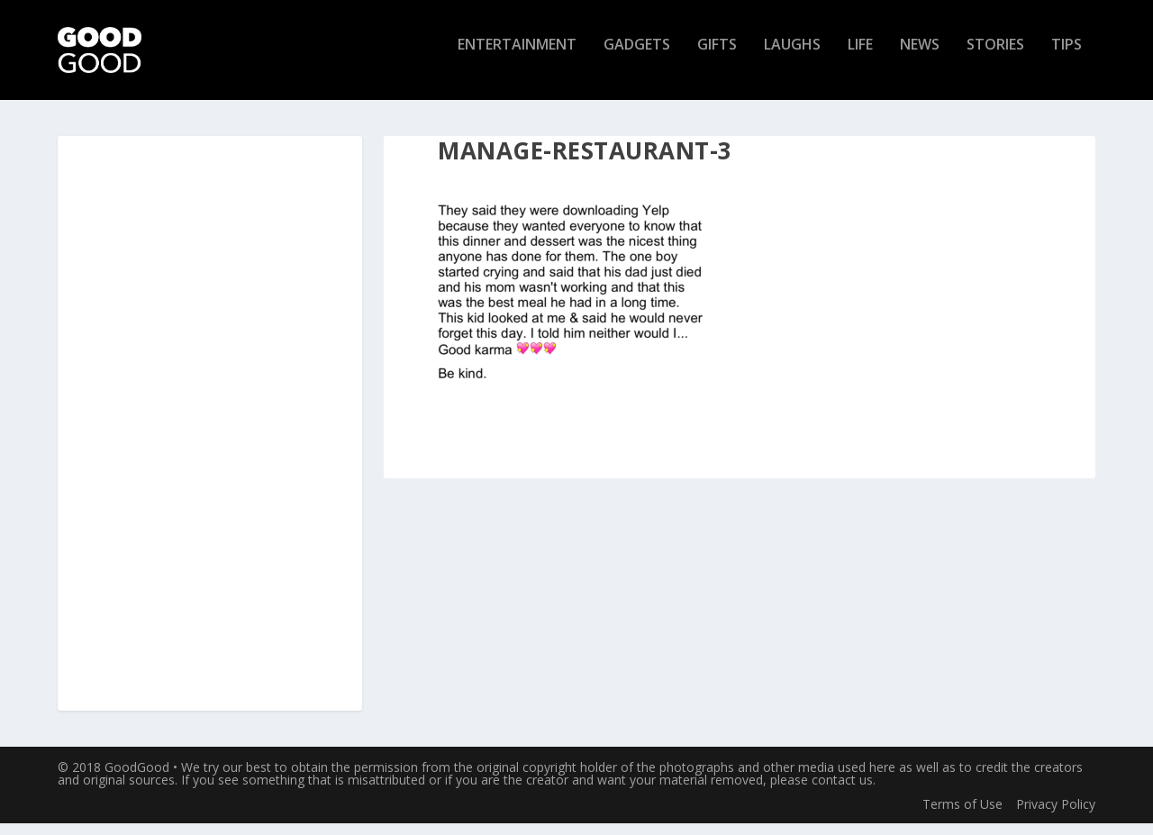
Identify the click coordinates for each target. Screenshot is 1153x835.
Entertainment (517, 57)
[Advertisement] (210, 436)
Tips (1066, 57)
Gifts (717, 57)
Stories (995, 57)
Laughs (792, 57)
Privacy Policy (1055, 814)
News (920, 57)
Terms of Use (962, 814)
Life (860, 57)
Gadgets (637, 57)
